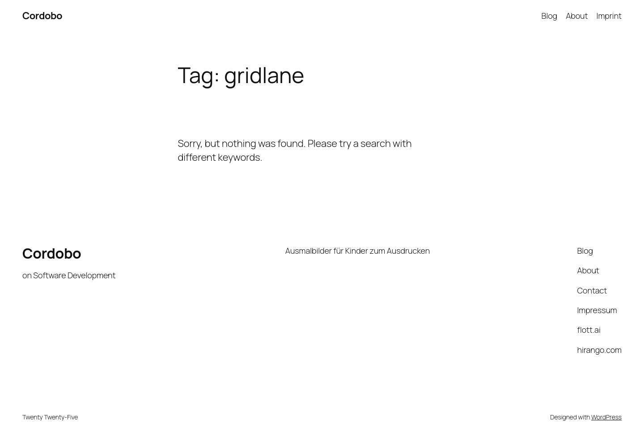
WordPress (606, 417)
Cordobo (42, 15)
